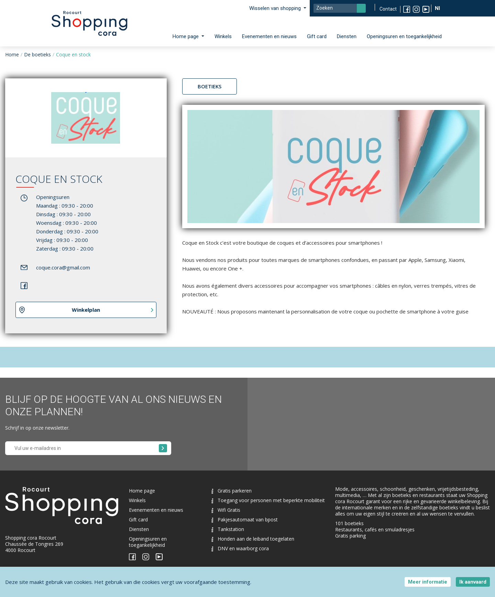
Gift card (317, 36)
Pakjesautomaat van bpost (244, 519)
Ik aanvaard (472, 582)
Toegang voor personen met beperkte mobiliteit (268, 500)
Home (12, 54)
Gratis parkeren (231, 490)
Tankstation (227, 529)
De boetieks (37, 54)
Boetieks (209, 86)
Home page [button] (186, 36)
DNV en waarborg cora (240, 548)
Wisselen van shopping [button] (275, 8)
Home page (142, 490)
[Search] (339, 8)
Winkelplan (86, 309)
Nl (438, 8)
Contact (388, 9)
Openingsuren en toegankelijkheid (404, 36)
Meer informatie (427, 582)
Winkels (223, 36)
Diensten (346, 36)
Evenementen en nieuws (269, 36)
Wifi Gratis (225, 510)
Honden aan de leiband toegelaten (252, 538)
